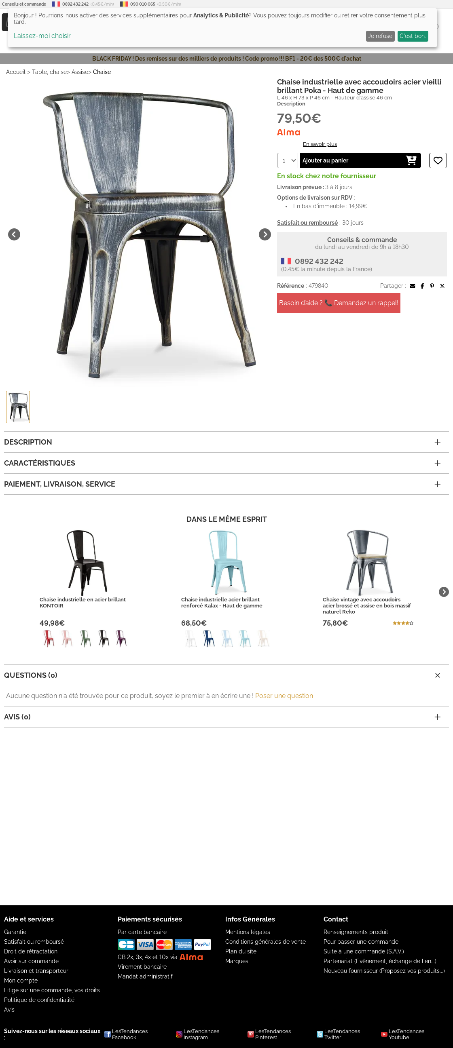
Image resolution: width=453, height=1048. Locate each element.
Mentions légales (247, 932)
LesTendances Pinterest (269, 1034)
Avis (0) (222, 717)
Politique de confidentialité (39, 1000)
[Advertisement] (226, 816)
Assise (80, 72)
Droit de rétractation (30, 951)
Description (291, 104)
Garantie (15, 932)
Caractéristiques (222, 463)
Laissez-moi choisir (42, 36)
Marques (236, 961)
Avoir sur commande (31, 961)
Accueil (15, 72)
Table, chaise (49, 72)
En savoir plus (320, 144)
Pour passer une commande (361, 941)
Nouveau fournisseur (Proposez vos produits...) (384, 971)
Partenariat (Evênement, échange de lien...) (380, 961)
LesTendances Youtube (402, 1034)
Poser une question (284, 696)
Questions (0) (223, 675)
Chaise (102, 72)
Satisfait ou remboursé (34, 941)
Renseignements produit (356, 932)
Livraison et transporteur (36, 971)
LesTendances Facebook (126, 1034)
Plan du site (240, 951)
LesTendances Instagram (197, 1034)
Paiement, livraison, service (222, 484)
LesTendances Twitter (338, 1034)
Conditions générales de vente (265, 941)
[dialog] (222, 27)
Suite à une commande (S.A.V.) (364, 951)
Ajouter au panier (360, 160)
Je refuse (380, 36)
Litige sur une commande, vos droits (52, 990)
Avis (9, 1009)
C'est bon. (413, 36)
